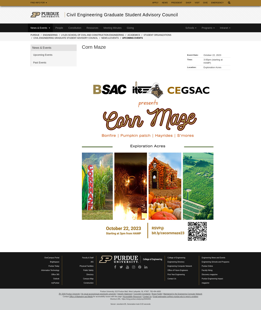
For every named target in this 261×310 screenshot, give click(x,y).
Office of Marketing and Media (81, 297)
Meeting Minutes (112, 27)
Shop (188, 3)
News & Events (40, 27)
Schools (190, 27)
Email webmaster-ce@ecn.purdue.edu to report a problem (175, 297)
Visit (197, 3)
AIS (92, 262)
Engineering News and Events (213, 258)
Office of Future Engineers (178, 270)
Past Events (39, 62)
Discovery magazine (210, 274)
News (165, 3)
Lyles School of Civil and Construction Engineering (92, 35)
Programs (208, 27)
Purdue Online (207, 266)
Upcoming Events (132, 38)
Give (205, 3)
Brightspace (54, 262)
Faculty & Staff (87, 258)
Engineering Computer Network (180, 266)
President (176, 3)
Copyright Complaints (142, 294)
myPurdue (55, 283)
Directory (89, 274)
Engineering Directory (176, 262)
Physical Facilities (86, 266)
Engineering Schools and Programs (215, 262)
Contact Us (172, 279)
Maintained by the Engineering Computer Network (182, 294)
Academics (134, 35)
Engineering (50, 35)
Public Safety (88, 270)
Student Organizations (157, 35)
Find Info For (39, 3)
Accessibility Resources (132, 297)
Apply (155, 3)
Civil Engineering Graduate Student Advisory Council (122, 14)
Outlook (56, 279)
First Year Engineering (176, 274)
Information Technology (50, 270)
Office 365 (55, 274)
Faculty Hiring (207, 270)
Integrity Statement (125, 294)
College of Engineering (176, 258)
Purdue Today (53, 266)
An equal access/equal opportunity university (98, 294)
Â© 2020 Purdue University (69, 294)
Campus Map (88, 279)
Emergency (217, 3)
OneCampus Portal (51, 258)
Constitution (74, 27)
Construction (88, 283)
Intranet (225, 27)
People (59, 27)
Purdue (35, 35)
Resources (92, 27)
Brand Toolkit (157, 294)
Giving (130, 27)
